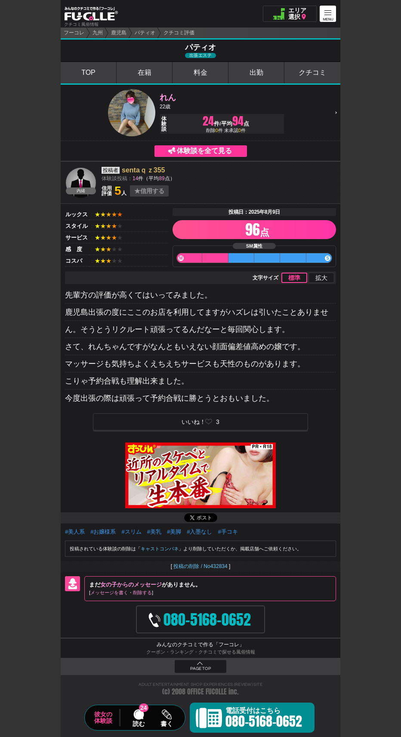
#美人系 (75, 531)
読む (139, 723)
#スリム (131, 531)
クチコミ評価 (178, 33)
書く (166, 723)
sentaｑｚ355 (143, 170)
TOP (88, 72)
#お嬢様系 (103, 531)
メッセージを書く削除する (121, 592)
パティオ (145, 33)
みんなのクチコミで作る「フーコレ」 (200, 645)
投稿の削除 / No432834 (200, 566)
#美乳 (154, 531)
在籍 (144, 72)
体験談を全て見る (204, 150)
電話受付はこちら (263, 719)
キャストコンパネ (160, 548)
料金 (200, 72)
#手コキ (228, 531)
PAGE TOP (200, 668)
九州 (98, 33)
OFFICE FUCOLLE (207, 692)
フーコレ (74, 33)
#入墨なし (199, 531)
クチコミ (312, 72)
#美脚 (174, 531)
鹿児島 (118, 33)
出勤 (256, 72)
